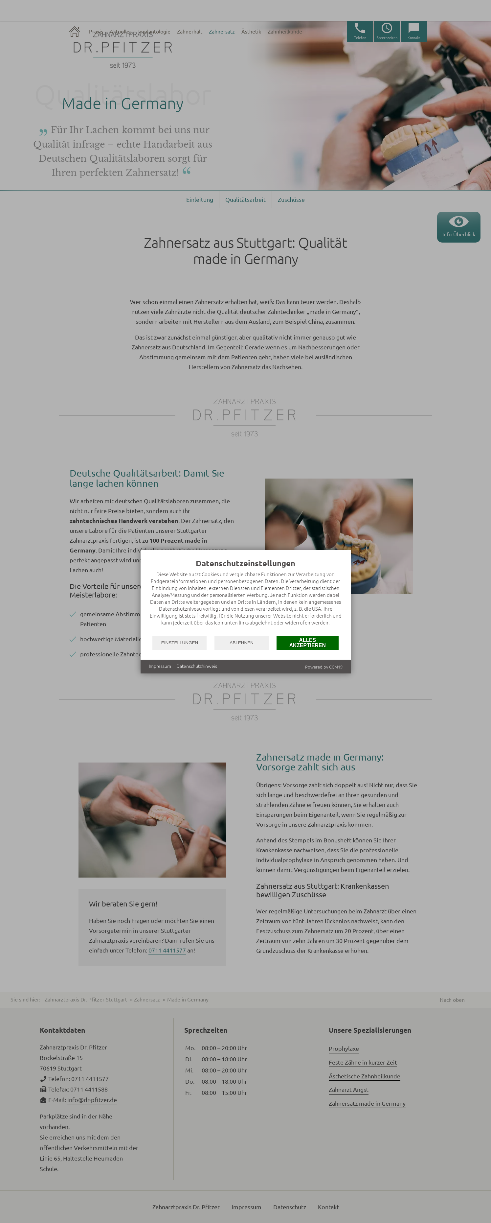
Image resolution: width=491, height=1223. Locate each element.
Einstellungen (179, 642)
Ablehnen (242, 642)
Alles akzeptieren (307, 642)
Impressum (160, 666)
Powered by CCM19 (324, 667)
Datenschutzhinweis (196, 666)
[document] (246, 597)
